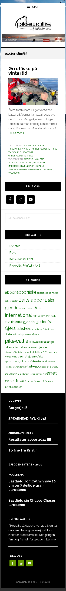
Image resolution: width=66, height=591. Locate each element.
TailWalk (13, 152)
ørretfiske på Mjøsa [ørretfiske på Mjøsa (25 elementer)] (40, 381)
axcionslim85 (31, 159)
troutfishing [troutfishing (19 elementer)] (12, 373)
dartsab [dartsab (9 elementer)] (22, 308)
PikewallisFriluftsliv (33, 23)
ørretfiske (39, 162)
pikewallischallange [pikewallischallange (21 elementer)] (41, 341)
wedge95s (13, 173)
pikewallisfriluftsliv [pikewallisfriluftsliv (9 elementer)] (13, 352)
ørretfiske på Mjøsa (19, 166)
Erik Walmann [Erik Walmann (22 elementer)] (41, 316)
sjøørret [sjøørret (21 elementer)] (22, 356)
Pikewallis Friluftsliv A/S (24, 265)
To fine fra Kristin (23, 450)
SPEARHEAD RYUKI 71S (27, 419)
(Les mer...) (17, 133)
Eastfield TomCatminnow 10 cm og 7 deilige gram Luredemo (32, 485)
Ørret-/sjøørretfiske (44, 149)
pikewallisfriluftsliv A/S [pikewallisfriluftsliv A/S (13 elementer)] (35, 352)
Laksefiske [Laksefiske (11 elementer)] (42, 329)
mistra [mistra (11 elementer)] (28, 334)
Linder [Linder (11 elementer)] (51, 329)
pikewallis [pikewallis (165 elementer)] (16, 341)
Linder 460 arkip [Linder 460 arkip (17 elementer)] (14, 334)
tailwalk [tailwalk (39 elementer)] (33, 366)
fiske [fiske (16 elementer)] (7, 322)
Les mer (51, 539)
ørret (29, 162)
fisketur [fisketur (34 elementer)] (16, 322)
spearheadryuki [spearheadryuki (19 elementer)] (14, 361)
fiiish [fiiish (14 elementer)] (53, 316)
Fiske (43, 145)
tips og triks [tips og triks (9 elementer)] (45, 367)
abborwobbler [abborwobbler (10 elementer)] (11, 301)
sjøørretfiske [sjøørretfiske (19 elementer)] (35, 356)
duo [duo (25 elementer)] (29, 308)
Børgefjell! (17, 408)
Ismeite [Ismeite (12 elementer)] (33, 329)
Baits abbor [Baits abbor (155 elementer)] (31, 300)
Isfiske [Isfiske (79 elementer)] (22, 328)
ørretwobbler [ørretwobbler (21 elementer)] (13, 387)
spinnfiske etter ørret (40, 169)
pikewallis (38, 166)
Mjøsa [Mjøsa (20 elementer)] (35, 334)
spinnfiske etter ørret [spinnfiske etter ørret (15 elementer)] (36, 361)
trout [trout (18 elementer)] (55, 366)
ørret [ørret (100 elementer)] (51, 373)
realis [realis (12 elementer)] (14, 356)
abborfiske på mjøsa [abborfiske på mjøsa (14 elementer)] (47, 292)
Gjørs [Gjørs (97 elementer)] (10, 328)
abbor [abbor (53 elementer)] (10, 292)
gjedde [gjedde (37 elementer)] (29, 322)
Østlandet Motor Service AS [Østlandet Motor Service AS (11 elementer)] (33, 374)
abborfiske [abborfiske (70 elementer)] (26, 292)
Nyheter (26, 149)
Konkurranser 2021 (21, 259)
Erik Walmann (31, 145)
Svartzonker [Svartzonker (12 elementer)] (20, 366)
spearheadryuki (17, 169)
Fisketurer (14, 149)
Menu (35, 7)
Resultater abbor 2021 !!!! (29, 439)
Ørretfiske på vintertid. (22, 71)
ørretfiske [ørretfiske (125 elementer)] (15, 380)
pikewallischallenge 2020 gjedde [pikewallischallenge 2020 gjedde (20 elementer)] (26, 347)
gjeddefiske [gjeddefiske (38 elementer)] (45, 322)
